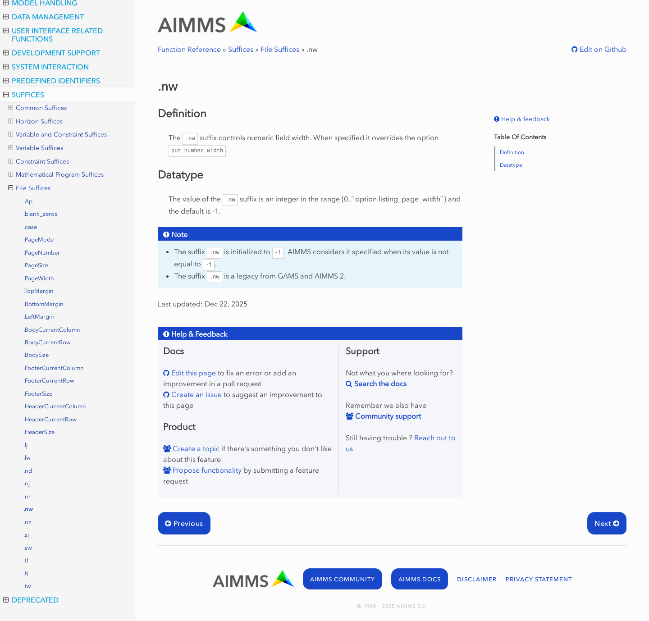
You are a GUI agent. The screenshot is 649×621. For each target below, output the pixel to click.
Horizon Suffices (35, 122)
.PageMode (38, 239)
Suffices (23, 94)
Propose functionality (206, 470)
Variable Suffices (35, 148)
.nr (27, 496)
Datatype (511, 165)
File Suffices (29, 188)
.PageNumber (41, 252)
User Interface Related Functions (53, 34)
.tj (25, 573)
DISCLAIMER (477, 579)
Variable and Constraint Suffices (57, 135)
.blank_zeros (40, 213)
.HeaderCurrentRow (50, 419)
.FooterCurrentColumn (53, 368)
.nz (27, 522)
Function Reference (189, 49)
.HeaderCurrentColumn (54, 406)
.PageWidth (38, 278)
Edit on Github (602, 49)
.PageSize (35, 265)
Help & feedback (524, 119)
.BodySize (36, 355)
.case (30, 227)
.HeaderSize (39, 432)
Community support (387, 416)
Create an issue (195, 394)
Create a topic (195, 448)
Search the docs (379, 383)
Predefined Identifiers (51, 80)
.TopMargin (38, 291)
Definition (512, 152)
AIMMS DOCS (419, 579)
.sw (27, 547)
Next (606, 523)
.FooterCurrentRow (48, 380)
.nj (26, 483)
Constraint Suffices (38, 162)
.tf (25, 560)
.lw (27, 457)
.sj (26, 534)
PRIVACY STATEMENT (539, 579)
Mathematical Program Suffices (56, 175)
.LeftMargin (38, 316)
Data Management (43, 16)
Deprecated (31, 599)
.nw (28, 509)
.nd (27, 470)
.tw (27, 586)
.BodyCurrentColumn (51, 329)
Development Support (51, 52)
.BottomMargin (43, 304)
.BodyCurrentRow (47, 342)
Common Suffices (37, 108)
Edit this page (192, 372)
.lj (25, 445)
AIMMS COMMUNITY (342, 579)
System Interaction (46, 66)
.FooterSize (37, 393)
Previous (184, 523)
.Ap (27, 201)
